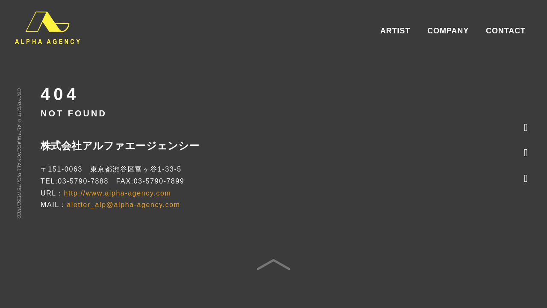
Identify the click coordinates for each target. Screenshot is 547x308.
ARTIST (395, 31)
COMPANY (448, 31)
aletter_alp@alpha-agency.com (123, 204)
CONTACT (506, 31)
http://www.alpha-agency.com (117, 193)
